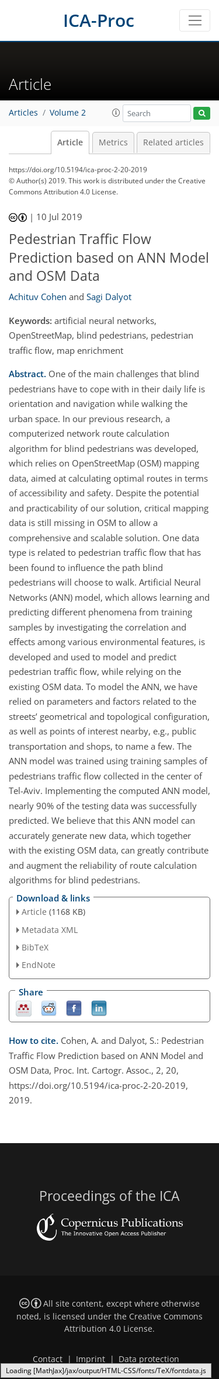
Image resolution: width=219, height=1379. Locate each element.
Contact (47, 1359)
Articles (23, 112)
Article (70, 142)
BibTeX (35, 947)
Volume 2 (68, 112)
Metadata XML (50, 929)
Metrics (113, 142)
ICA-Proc (98, 20)
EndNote (38, 964)
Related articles (173, 142)
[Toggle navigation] (194, 20)
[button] (116, 112)
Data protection (149, 1359)
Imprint (90, 1359)
